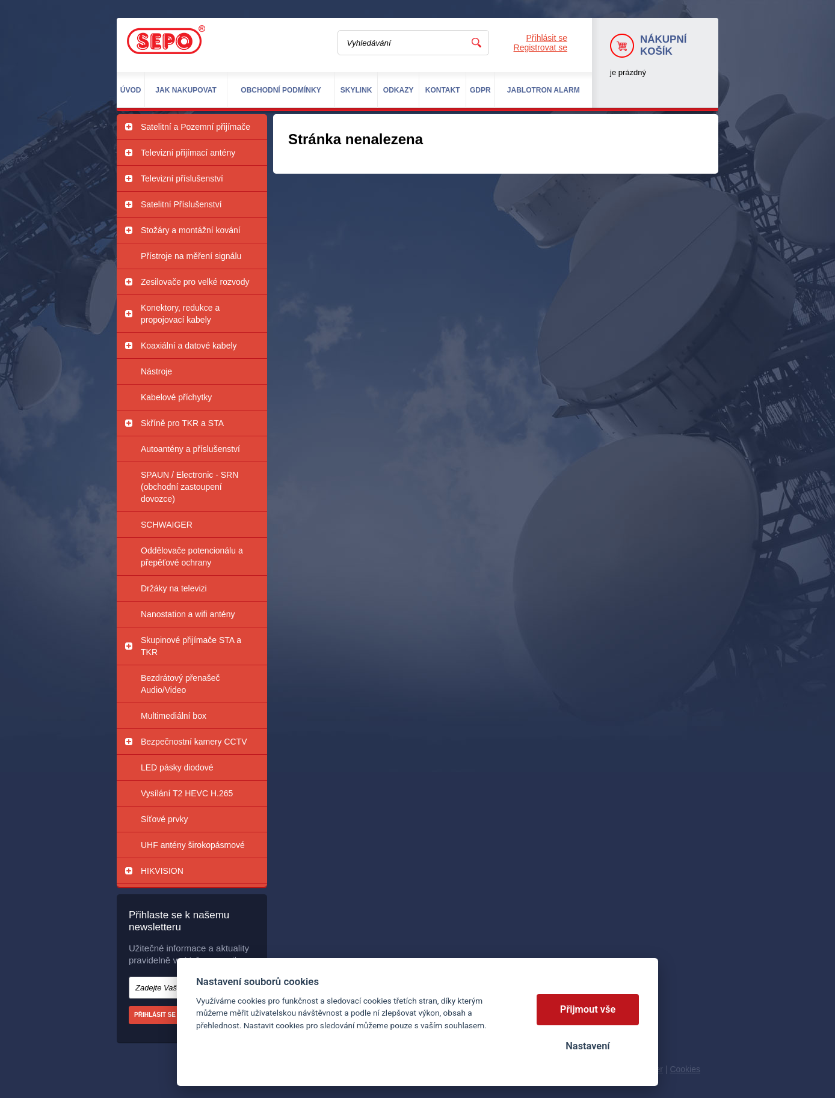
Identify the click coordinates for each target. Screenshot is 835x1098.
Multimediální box (173, 716)
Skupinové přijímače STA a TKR (191, 646)
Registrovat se (540, 47)
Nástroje (156, 371)
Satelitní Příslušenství (181, 204)
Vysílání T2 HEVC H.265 (187, 793)
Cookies (685, 1069)
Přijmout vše (588, 1009)
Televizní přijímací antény (188, 152)
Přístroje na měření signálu (191, 256)
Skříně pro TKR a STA (182, 423)
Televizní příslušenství (182, 178)
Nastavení (587, 1046)
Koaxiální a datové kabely (189, 345)
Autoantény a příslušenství (190, 449)
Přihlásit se (546, 38)
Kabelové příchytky (176, 397)
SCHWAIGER (167, 524)
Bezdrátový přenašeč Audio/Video (180, 684)
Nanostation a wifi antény (188, 614)
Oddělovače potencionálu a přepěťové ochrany (192, 556)
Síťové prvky (164, 819)
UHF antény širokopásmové (193, 845)
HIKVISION (162, 871)
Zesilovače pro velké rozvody (195, 282)
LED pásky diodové (177, 767)
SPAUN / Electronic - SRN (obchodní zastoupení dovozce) (189, 487)
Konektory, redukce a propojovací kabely (180, 314)
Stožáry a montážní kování (191, 230)
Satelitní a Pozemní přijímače (195, 127)
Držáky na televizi (174, 588)
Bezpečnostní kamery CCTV (194, 741)
